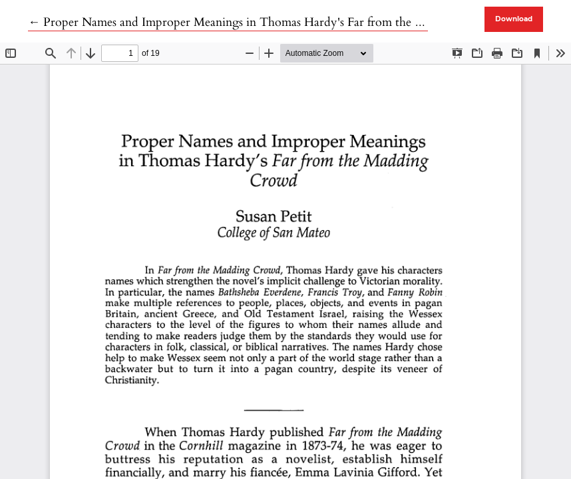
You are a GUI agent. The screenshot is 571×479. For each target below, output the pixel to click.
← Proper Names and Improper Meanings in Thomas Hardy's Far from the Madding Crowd (264, 22)
